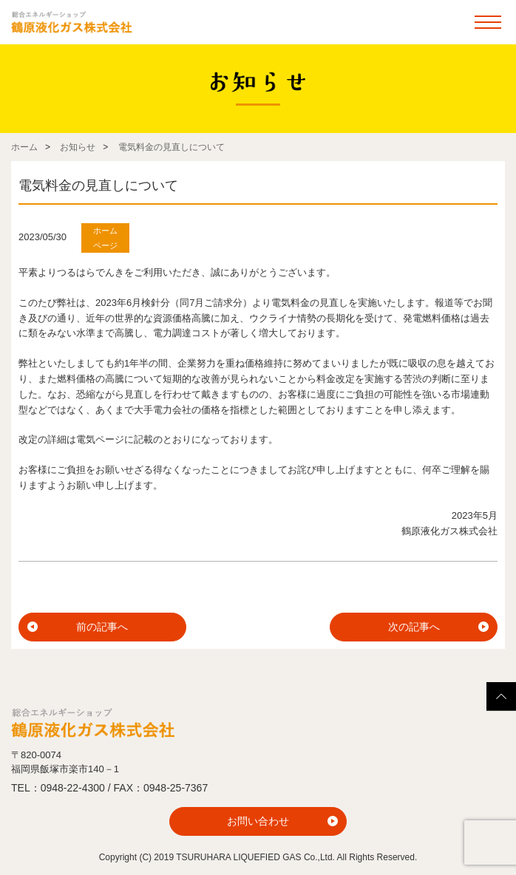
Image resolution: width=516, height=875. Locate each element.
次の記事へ (414, 627)
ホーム (24, 147)
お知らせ (77, 147)
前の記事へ (102, 627)
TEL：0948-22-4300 (58, 788)
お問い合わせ (258, 821)
